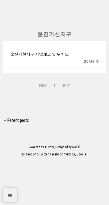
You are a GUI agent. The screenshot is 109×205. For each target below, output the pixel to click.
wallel (76, 147)
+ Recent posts (16, 120)
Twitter (44, 154)
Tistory (49, 147)
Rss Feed (27, 154)
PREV (43, 85)
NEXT (66, 85)
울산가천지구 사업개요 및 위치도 (39, 54)
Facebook (56, 154)
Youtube (69, 154)
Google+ (82, 154)
